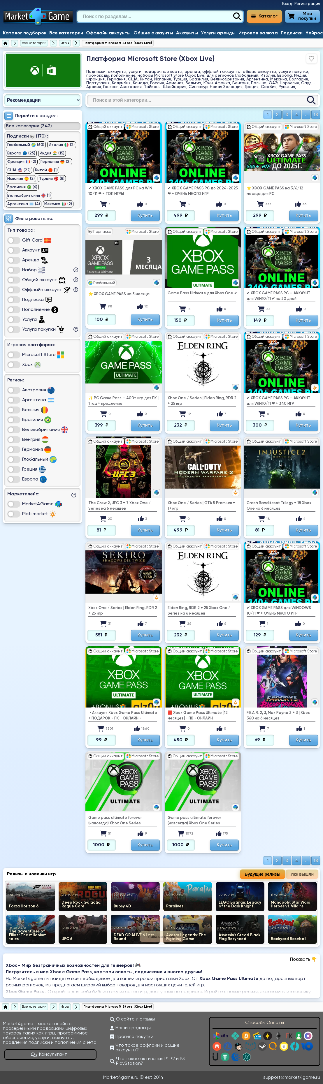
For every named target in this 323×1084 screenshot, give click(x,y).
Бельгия (35, 409)
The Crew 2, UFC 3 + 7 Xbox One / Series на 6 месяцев (119, 506)
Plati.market (39, 514)
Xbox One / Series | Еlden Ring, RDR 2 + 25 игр (202, 401)
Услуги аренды (218, 33)
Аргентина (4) (23, 204)
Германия (36, 449)
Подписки (292, 33)
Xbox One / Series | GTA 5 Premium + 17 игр (201, 506)
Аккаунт (35, 250)
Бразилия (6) (22, 187)
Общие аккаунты (153, 33)
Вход (287, 4)
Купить (145, 215)
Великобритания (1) (29, 195)
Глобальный (39, 459)
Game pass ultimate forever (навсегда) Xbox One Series (115, 820)
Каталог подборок (24, 33)
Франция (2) (21, 162)
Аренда (35, 260)
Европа (34, 479)
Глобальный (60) (25, 145)
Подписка (37, 299)
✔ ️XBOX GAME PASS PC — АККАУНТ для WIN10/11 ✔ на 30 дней (278, 296)
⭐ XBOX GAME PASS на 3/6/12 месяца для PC (275, 191)
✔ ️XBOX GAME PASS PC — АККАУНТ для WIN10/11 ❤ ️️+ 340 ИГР (278, 401)
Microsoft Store (43, 354)
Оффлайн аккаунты (108, 33)
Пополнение (40, 309)
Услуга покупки (43, 329)
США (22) (19, 170)
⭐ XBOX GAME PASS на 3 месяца (119, 294)
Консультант (49, 1054)
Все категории (66, 33)
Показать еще (161, 936)
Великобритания (45, 429)
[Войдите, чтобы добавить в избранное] (311, 59)
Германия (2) (56, 162)
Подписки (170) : (27, 136)
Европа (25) (21, 153)
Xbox (31, 364)
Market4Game (42, 504)
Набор (33, 270)
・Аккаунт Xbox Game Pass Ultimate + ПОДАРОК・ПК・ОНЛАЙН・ (122, 715)
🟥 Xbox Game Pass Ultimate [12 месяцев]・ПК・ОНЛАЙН (198, 715)
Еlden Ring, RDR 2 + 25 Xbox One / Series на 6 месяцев (199, 610)
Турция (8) (51, 179)
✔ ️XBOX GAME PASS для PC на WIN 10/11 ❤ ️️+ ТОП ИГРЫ (120, 191)
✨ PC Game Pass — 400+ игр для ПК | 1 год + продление (123, 401)
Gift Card (36, 240)
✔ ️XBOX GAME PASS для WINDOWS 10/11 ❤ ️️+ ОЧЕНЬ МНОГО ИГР (279, 610)
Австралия (38, 390)
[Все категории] (34, 43)
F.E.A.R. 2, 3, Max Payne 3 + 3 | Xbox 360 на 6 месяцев (278, 715)
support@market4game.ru (291, 1077)
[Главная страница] (5, 43)
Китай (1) (46, 170)
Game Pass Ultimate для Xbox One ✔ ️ (202, 293)
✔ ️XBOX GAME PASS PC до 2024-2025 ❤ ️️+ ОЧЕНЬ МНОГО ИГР (203, 191)
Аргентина (38, 400)
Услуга (33, 319)
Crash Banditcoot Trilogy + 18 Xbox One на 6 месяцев (279, 506)
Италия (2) (62, 145)
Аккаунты (187, 33)
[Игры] (65, 43)
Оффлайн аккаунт (46, 289)
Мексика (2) (58, 204)
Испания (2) (21, 179)
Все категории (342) (29, 126)
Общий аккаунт (44, 280)
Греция (34, 469)
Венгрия (35, 439)
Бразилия (36, 419)
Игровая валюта (258, 33)
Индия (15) (52, 153)
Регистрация (307, 4)
